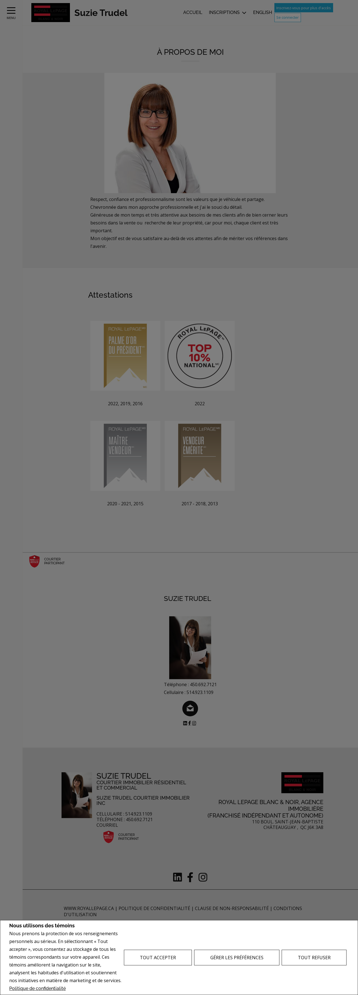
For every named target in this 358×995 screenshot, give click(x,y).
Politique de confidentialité (37, 988)
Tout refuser (314, 957)
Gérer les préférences (236, 957)
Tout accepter (158, 957)
